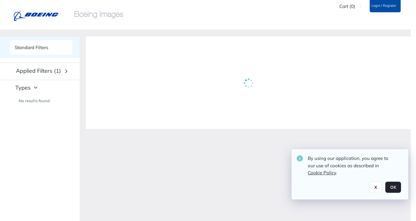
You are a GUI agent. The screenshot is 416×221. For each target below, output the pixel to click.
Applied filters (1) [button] (38, 70)
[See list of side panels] (41, 47)
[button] (42, 71)
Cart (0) (347, 6)
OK (393, 187)
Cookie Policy (322, 173)
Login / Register (384, 6)
